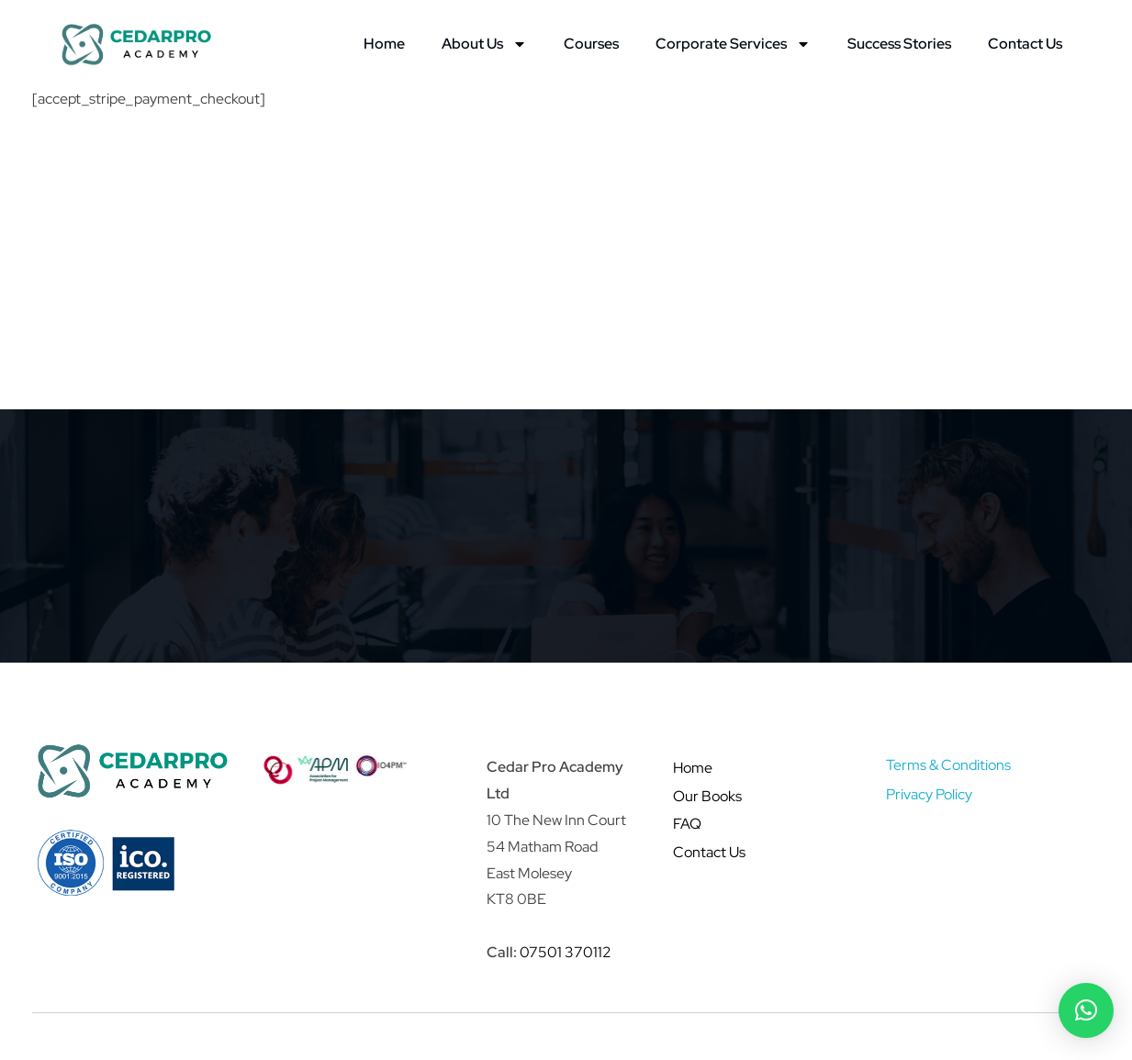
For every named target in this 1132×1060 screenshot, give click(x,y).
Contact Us (1025, 43)
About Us (484, 44)
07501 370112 (565, 952)
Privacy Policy (929, 794)
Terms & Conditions (948, 765)
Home (384, 43)
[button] (1086, 1010)
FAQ (687, 823)
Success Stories (899, 43)
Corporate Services (733, 44)
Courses (591, 43)
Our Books (707, 796)
